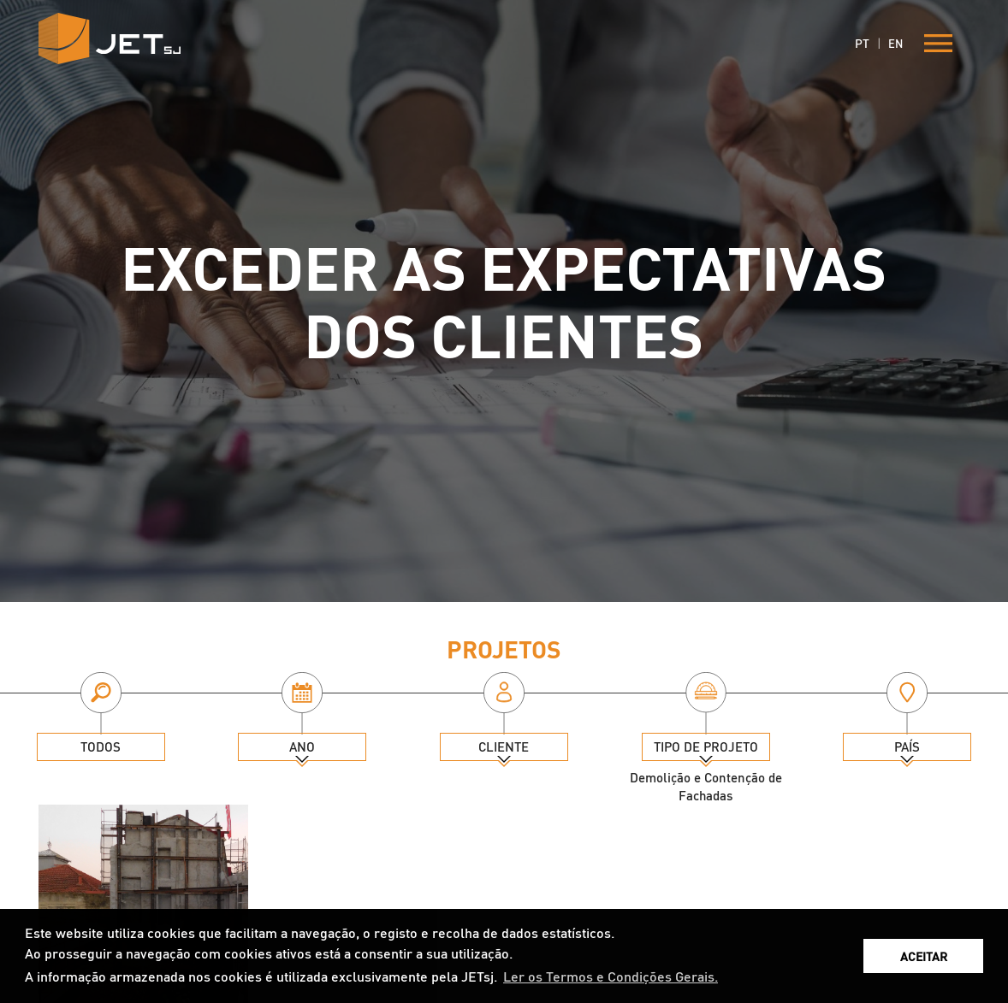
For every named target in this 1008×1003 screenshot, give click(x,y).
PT (862, 42)
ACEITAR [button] (923, 956)
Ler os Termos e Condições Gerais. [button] (610, 976)
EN (895, 43)
